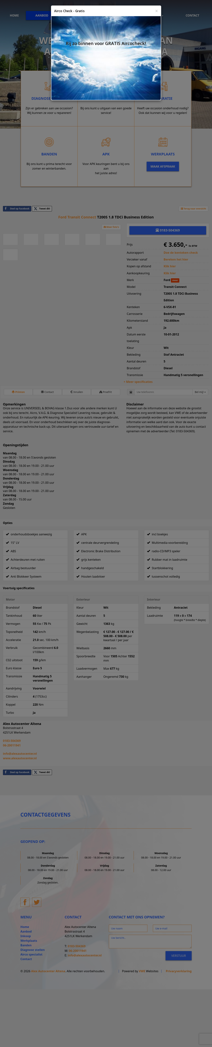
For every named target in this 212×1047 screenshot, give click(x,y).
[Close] (156, 10)
